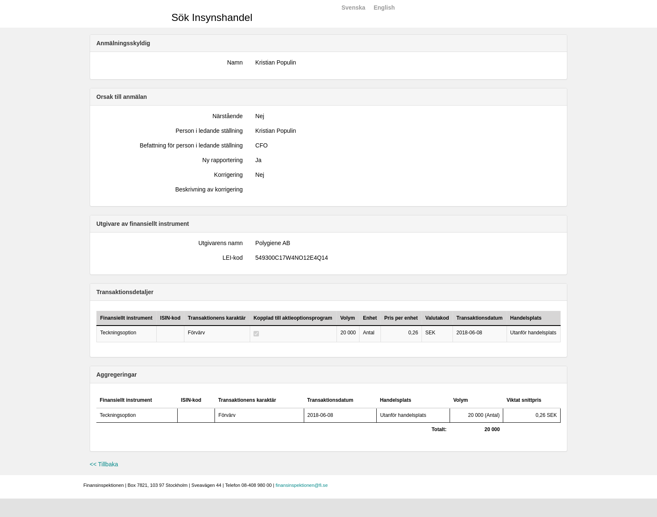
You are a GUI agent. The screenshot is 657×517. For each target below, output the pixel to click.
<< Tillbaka (104, 464)
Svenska (353, 7)
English (384, 7)
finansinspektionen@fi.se (302, 485)
